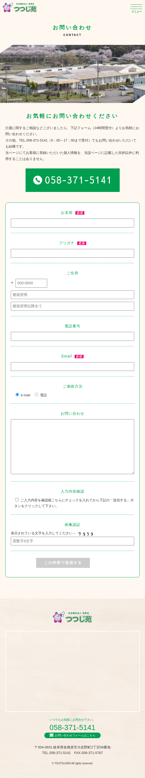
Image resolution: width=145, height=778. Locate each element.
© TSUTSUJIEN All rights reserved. (72, 763)
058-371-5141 (72, 727)
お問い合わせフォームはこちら (75, 735)
